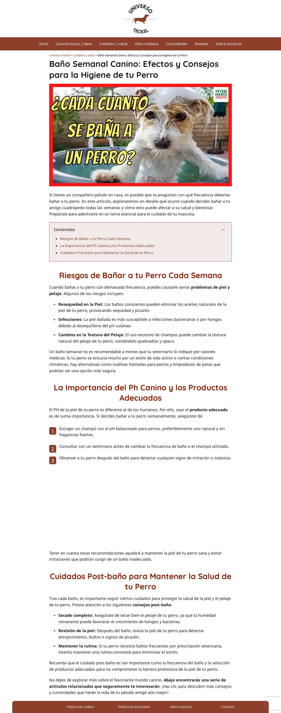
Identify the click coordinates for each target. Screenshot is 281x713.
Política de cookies (80, 707)
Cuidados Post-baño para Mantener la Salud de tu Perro (106, 252)
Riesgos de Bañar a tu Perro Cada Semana (95, 238)
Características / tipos (74, 43)
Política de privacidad (134, 707)
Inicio (43, 43)
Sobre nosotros (229, 43)
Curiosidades (176, 43)
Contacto (227, 707)
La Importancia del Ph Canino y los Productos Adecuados (107, 245)
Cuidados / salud (113, 43)
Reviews (201, 43)
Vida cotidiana (146, 43)
